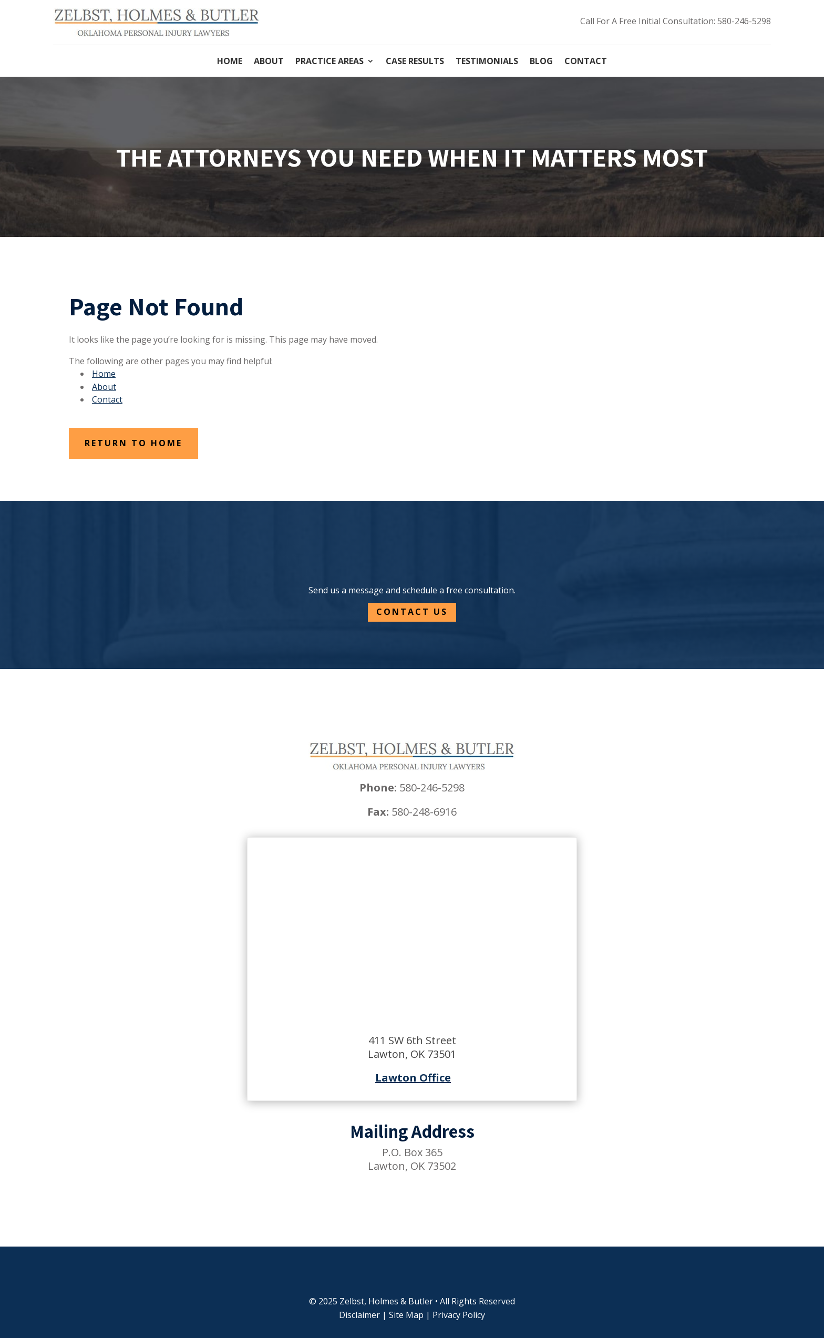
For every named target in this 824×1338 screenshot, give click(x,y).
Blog (541, 62)
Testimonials (487, 62)
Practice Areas (329, 62)
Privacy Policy (458, 1315)
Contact (585, 62)
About (269, 62)
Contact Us (412, 611)
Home (229, 62)
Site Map (406, 1315)
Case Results (415, 62)
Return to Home (133, 443)
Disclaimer (359, 1315)
